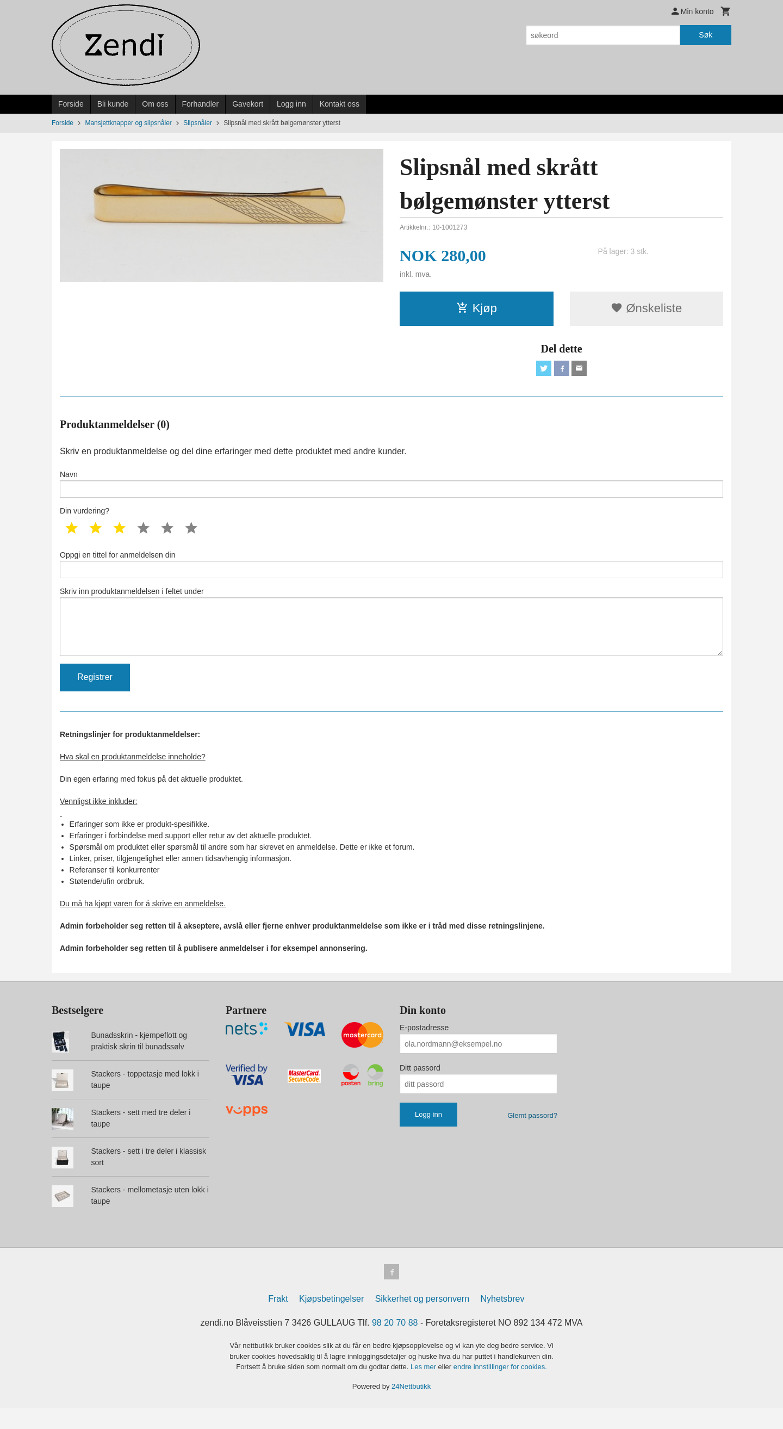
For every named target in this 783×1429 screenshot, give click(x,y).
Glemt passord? (532, 1134)
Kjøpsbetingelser (331, 1320)
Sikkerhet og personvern (422, 1320)
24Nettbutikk (411, 1407)
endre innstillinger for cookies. (500, 1388)
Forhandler (200, 104)
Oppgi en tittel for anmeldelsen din (391, 571)
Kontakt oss (339, 104)
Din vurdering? (84, 516)
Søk (705, 34)
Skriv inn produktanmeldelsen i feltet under (391, 635)
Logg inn (291, 104)
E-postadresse (424, 1046)
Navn (391, 487)
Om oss (155, 104)
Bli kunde (113, 104)
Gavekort (247, 104)
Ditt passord (420, 1086)
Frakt (278, 1320)
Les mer (424, 1388)
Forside (71, 104)
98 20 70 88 (395, 1343)
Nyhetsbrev (503, 1320)
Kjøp (476, 308)
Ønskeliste (646, 308)
